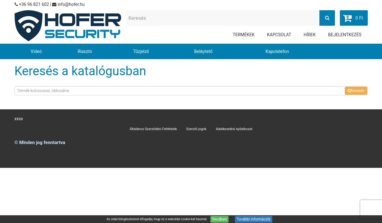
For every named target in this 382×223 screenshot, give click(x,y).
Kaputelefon (277, 51)
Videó (36, 51)
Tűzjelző (141, 51)
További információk (253, 219)
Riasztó (85, 51)
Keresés (356, 91)
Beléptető (203, 51)
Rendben (219, 219)
